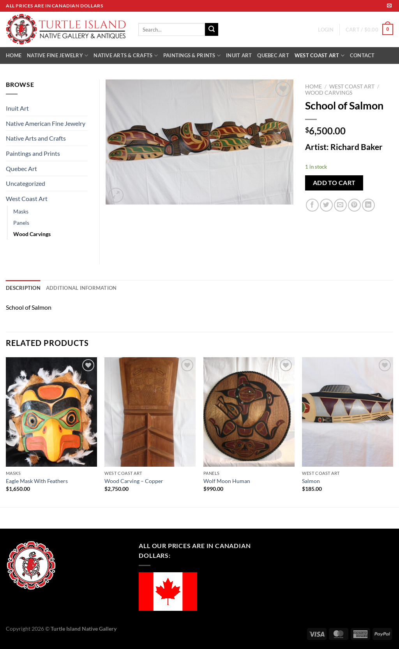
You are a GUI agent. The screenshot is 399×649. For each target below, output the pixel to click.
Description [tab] (23, 288)
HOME (13, 55)
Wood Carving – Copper (133, 481)
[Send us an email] (389, 6)
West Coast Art (351, 86)
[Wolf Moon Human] (249, 411)
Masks (20, 211)
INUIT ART (239, 55)
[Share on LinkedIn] (368, 205)
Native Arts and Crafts (36, 138)
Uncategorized (25, 183)
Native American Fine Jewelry (45, 123)
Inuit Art (17, 108)
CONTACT (362, 55)
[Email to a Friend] (340, 205)
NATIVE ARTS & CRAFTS (126, 55)
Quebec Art (21, 168)
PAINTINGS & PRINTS (192, 55)
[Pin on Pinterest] (354, 205)
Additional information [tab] (81, 288)
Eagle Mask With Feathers (37, 481)
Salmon (311, 481)
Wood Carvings (328, 93)
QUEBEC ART (273, 55)
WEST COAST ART (319, 55)
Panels (21, 222)
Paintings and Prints (33, 153)
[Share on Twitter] (326, 205)
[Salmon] (347, 411)
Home (313, 86)
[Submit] (211, 29)
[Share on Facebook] (312, 205)
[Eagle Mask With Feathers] (51, 411)
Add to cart (334, 182)
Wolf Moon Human (226, 481)
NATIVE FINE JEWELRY (57, 55)
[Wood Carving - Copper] (150, 411)
